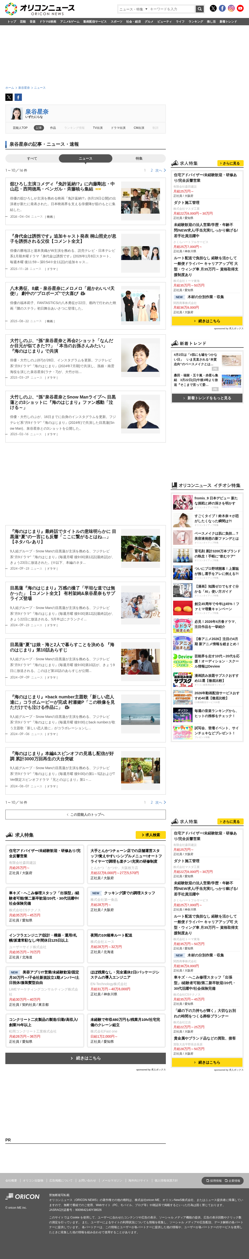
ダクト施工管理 (186, 202)
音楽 (33, 21)
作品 (53, 128)
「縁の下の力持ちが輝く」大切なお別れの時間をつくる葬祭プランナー (205, 1013)
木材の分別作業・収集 (199, 297)
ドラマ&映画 (47, 21)
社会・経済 (133, 21)
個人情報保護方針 (166, 1180)
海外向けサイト (138, 1180)
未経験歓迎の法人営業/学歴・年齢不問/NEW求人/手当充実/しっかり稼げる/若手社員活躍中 (206, 230)
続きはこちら (88, 1058)
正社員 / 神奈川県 (126, 983)
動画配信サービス (95, 21)
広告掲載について (61, 1180)
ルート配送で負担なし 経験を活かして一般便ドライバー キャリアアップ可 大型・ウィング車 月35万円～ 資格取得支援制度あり (206, 266)
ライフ (180, 21)
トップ (11, 21)
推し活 (211, 21)
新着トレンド (228, 21)
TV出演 (97, 128)
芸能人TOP (20, 128)
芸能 (23, 21)
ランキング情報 (74, 128)
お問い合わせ (87, 1180)
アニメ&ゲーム (70, 21)
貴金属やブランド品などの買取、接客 (205, 1038)
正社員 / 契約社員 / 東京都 (45, 988)
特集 (139, 158)
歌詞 (155, 128)
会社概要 (11, 1180)
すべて (32, 158)
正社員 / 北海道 (45, 946)
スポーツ (116, 21)
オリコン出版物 (33, 1180)
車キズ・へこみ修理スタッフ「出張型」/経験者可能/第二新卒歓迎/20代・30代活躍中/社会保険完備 (205, 982)
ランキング (195, 21)
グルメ (149, 21)
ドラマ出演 (118, 128)
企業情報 (234, 1180)
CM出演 (139, 128)
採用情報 (216, 1180)
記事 (39, 128)
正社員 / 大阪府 (45, 861)
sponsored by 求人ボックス (151, 1069)
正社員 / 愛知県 (45, 906)
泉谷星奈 (37, 111)
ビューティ (164, 21)
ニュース (85, 158)
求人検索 (152, 835)
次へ (158, 170)
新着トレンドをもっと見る (207, 398)
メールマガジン (112, 1180)
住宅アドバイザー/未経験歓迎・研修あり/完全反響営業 (205, 177)
